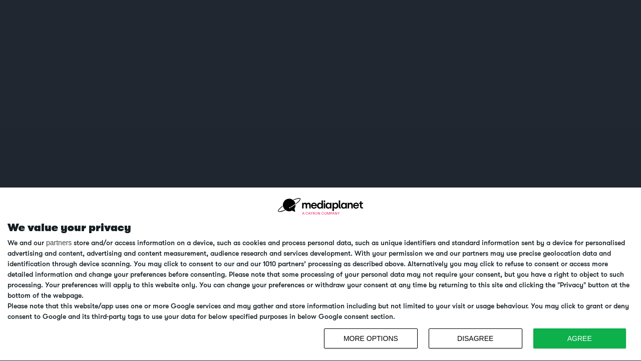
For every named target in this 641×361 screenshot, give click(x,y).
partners (59, 242)
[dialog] (320, 274)
